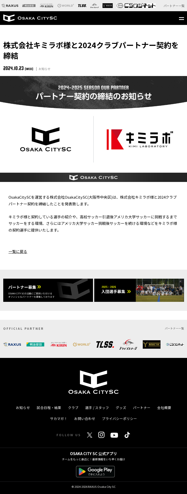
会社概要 (164, 407)
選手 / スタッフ (97, 407)
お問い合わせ (84, 418)
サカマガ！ (59, 418)
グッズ (121, 407)
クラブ (73, 407)
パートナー (141, 407)
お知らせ (23, 407)
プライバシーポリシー (119, 418)
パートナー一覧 (174, 5)
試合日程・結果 (49, 407)
